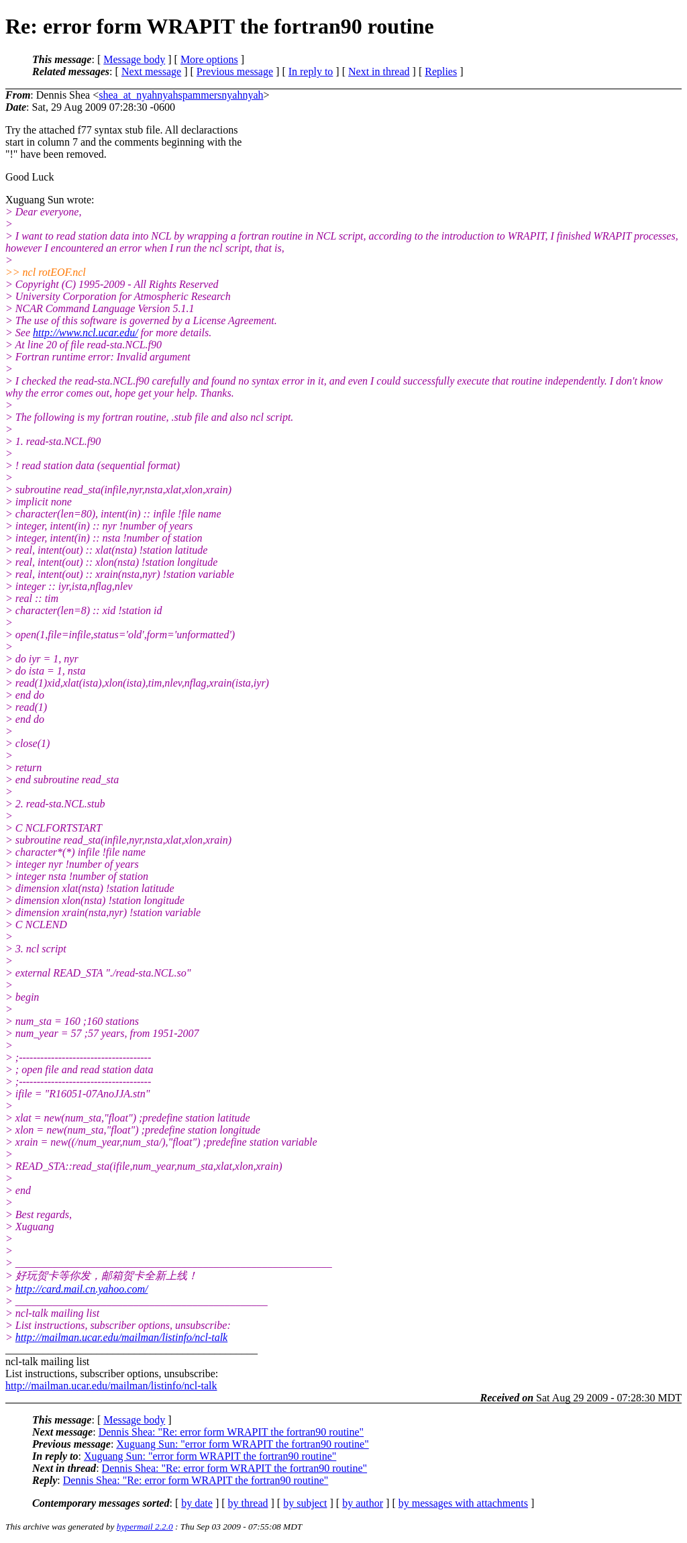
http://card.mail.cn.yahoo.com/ (81, 1289)
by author (362, 1503)
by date (197, 1503)
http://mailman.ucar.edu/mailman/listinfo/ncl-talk (121, 1337)
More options (209, 59)
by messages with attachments (463, 1503)
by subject (305, 1503)
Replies (441, 71)
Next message (151, 71)
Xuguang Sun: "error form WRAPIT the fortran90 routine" (242, 1444)
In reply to (310, 71)
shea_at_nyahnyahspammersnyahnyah (181, 95)
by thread (248, 1503)
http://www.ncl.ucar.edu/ (85, 332)
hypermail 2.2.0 (145, 1527)
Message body (134, 59)
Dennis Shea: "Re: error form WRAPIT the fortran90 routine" (231, 1432)
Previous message (235, 71)
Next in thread (379, 71)
